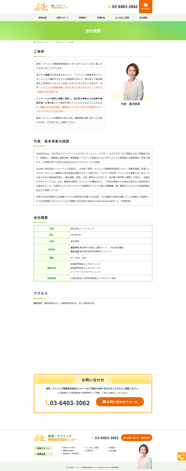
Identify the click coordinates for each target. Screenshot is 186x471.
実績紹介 (83, 17)
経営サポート (63, 17)
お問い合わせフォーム (120, 401)
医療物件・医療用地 (71, 453)
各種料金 (101, 17)
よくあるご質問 (122, 17)
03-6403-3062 (67, 402)
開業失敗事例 (68, 450)
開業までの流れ (69, 447)
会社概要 (143, 17)
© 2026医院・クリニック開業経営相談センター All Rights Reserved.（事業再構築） (93, 467)
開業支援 (43, 17)
